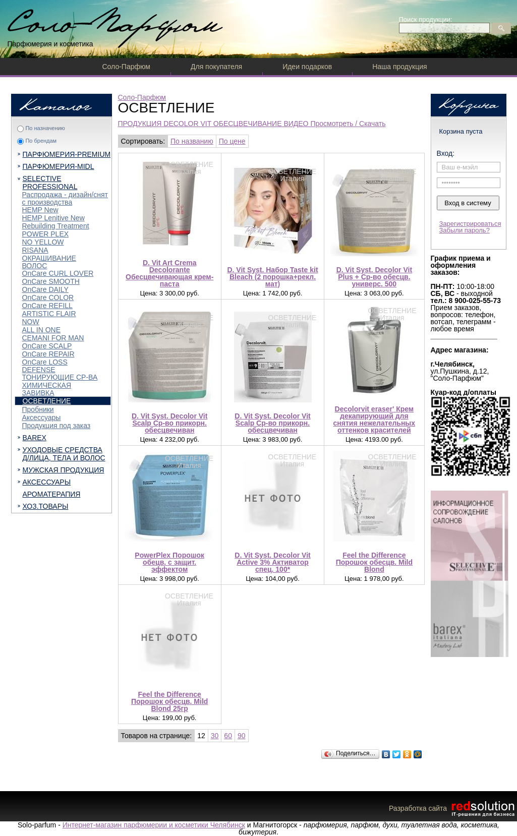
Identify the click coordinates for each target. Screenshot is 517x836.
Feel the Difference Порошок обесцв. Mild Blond (374, 562)
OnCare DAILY (45, 289)
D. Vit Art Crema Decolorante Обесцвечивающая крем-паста (169, 273)
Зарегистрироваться (470, 223)
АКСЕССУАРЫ (47, 482)
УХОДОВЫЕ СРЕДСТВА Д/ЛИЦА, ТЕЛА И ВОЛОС (64, 454)
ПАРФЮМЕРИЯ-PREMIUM (67, 154)
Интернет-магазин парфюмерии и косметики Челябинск (154, 825)
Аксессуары (41, 417)
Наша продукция (399, 67)
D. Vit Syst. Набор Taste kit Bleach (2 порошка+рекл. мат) (272, 277)
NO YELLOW (43, 242)
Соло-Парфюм (126, 67)
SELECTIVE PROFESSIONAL (50, 182)
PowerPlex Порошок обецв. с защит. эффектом (169, 562)
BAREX (34, 438)
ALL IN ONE (41, 330)
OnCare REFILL (47, 306)
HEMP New (40, 210)
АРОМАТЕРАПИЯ (52, 494)
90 (242, 736)
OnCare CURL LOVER (58, 273)
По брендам (40, 141)
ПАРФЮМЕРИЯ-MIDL (58, 166)
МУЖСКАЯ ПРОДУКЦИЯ (63, 470)
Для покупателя (216, 67)
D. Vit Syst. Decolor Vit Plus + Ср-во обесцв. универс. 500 (374, 277)
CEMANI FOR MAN (53, 338)
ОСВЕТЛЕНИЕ (47, 401)
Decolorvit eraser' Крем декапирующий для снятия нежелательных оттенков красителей (374, 419)
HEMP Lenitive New (53, 218)
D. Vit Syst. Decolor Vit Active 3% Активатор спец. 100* (272, 562)
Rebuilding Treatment (55, 226)
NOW (30, 322)
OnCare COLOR (48, 297)
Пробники (38, 409)
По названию (191, 141)
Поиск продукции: (425, 19)
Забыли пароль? (464, 230)
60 (228, 736)
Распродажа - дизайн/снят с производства (65, 198)
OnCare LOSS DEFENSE (45, 366)
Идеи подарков (307, 67)
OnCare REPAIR (48, 354)
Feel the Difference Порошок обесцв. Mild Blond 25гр (169, 701)
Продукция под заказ (56, 426)
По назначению (45, 128)
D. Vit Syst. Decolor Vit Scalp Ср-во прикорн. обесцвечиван (169, 423)
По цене (232, 141)
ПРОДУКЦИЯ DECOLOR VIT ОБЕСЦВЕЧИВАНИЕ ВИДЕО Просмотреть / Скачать (252, 124)
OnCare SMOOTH (51, 281)
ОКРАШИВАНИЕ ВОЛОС (49, 262)
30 (215, 736)
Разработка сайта (453, 808)
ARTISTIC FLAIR (49, 314)
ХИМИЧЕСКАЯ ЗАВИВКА (47, 389)
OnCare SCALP (47, 346)
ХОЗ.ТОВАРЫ (46, 506)
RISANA (35, 250)
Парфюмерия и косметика (50, 44)
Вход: (446, 153)
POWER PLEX (45, 234)
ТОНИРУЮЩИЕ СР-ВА (60, 377)
